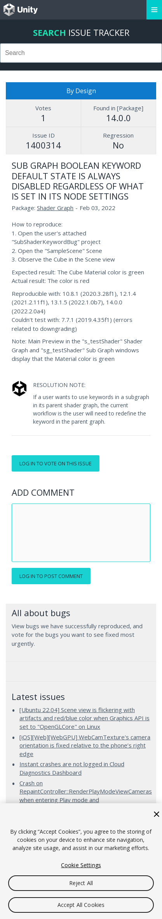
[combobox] (81, 53)
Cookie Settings (81, 865)
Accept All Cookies (81, 904)
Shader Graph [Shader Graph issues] (55, 208)
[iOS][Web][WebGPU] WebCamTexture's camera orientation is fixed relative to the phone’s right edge (84, 745)
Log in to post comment (51, 576)
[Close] (156, 814)
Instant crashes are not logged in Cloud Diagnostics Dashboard (71, 768)
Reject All (81, 883)
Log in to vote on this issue (55, 463)
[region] (81, 861)
